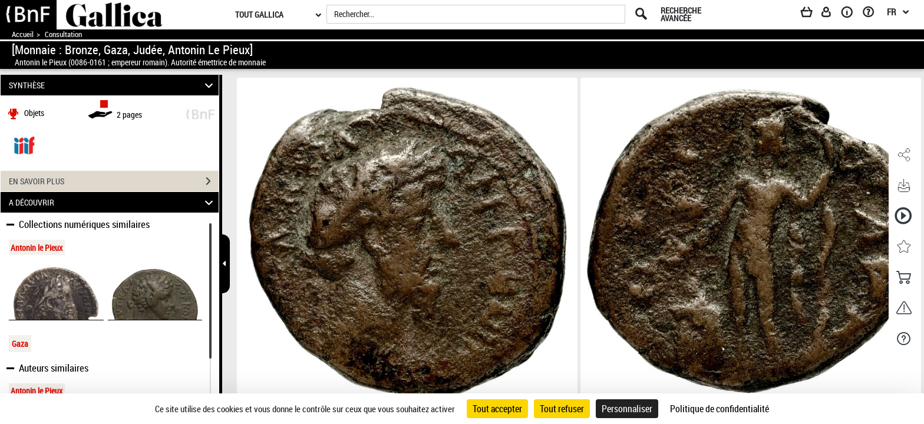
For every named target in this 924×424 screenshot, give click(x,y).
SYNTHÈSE (113, 85)
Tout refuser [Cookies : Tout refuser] (562, 408)
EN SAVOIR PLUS (114, 181)
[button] (903, 155)
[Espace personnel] (831, 14)
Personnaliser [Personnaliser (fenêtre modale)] (627, 408)
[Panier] (812, 14)
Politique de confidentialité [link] (719, 408)
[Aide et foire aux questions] (872, 14)
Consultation (63, 34)
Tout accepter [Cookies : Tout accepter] (497, 408)
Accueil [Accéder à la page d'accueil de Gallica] (23, 34)
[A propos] (851, 14)
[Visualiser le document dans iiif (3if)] (24, 144)
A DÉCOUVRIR (113, 202)
